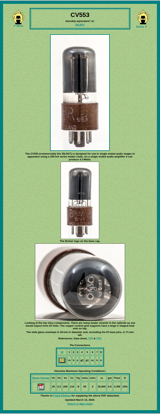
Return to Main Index (80, 403)
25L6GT (80, 24)
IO (62, 352)
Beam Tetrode (41, 377)
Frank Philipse (62, 395)
